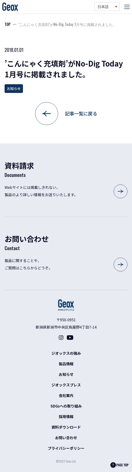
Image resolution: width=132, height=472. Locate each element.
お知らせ (14, 88)
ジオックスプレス (66, 385)
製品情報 (66, 364)
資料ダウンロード (66, 427)
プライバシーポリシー (66, 448)
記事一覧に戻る (81, 113)
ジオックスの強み (66, 353)
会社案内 (66, 395)
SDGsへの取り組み (66, 406)
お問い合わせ (66, 437)
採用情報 (66, 416)
